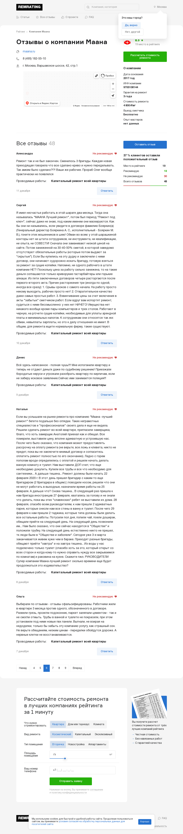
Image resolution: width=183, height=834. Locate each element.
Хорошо (144, 822)
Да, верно (131, 25)
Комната (98, 724)
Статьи (22, 17)
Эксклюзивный (103, 734)
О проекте (69, 17)
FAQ (89, 17)
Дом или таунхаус (78, 724)
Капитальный (83, 734)
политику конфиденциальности (69, 793)
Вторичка (58, 744)
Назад (23, 668)
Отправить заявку (70, 781)
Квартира (58, 724)
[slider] (65, 758)
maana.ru (29, 51)
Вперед (77, 668)
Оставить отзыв (145, 145)
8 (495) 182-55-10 (34, 58)
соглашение (96, 790)
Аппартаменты (97, 744)
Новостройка (76, 744)
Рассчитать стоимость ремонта (145, 56)
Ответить (107, 191)
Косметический (61, 734)
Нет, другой (132, 32)
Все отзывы (45, 17)
